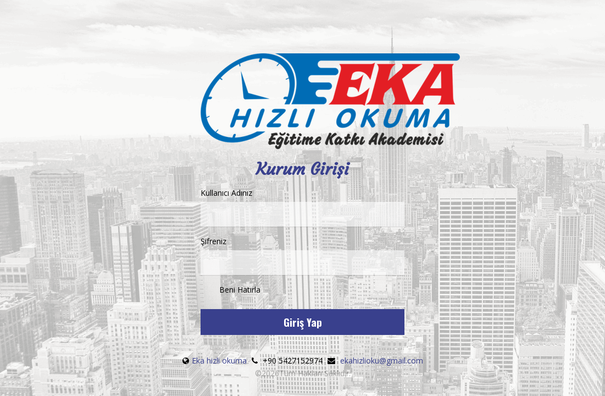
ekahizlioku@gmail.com (381, 360)
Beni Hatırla (230, 290)
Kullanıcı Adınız (302, 207)
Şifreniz (302, 255)
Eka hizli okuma (220, 360)
